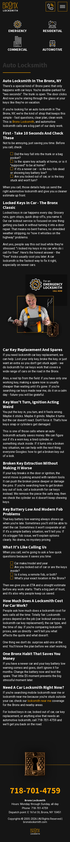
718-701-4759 (35, 790)
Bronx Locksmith (23, 121)
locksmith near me (39, 701)
